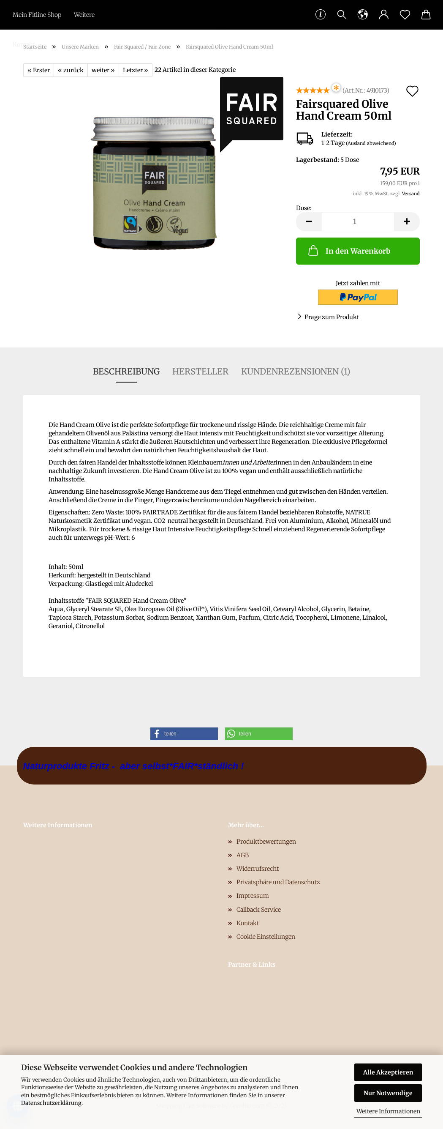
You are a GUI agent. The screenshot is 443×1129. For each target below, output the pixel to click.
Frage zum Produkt (331, 317)
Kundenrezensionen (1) (296, 371)
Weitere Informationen (388, 1111)
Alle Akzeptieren (388, 1072)
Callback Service (258, 909)
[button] (184, 733)
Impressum (252, 895)
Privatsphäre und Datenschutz (278, 882)
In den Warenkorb (348, 250)
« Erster (38, 70)
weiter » (103, 70)
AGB (242, 855)
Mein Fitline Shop (37, 15)
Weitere (84, 15)
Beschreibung (126, 371)
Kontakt (24, 44)
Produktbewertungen (266, 841)
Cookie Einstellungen (265, 936)
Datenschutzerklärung (51, 1103)
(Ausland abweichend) (371, 143)
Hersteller (200, 371)
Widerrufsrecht (257, 868)
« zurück (71, 70)
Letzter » (135, 70)
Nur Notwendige (388, 1093)
